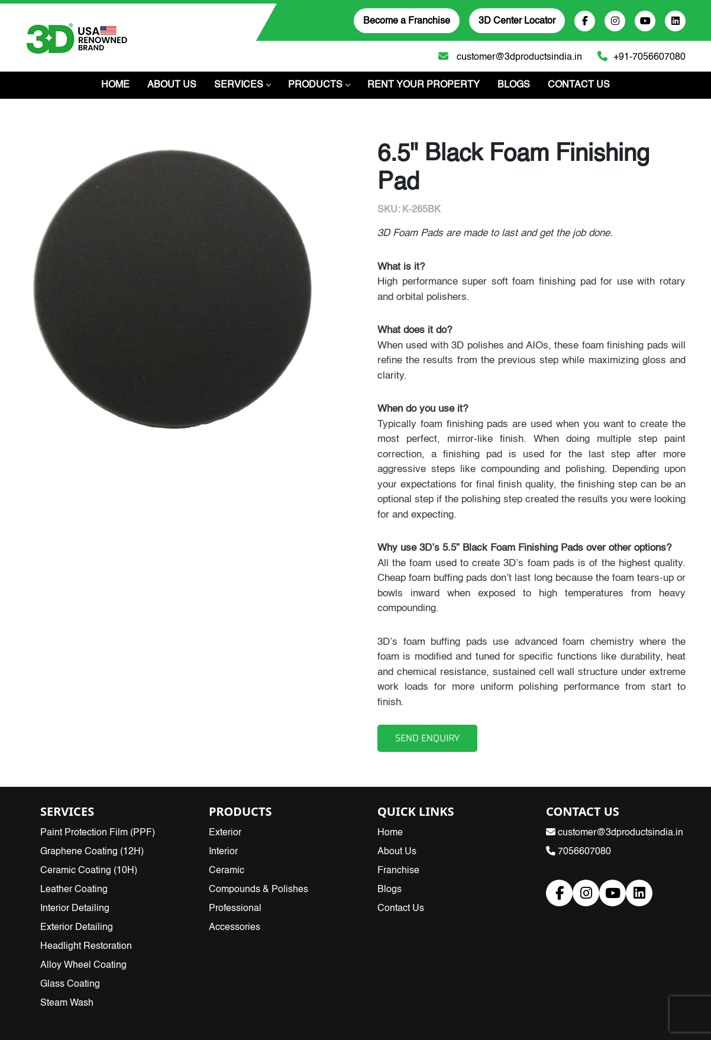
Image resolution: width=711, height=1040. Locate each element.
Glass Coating (70, 984)
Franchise (398, 871)
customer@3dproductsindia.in (507, 56)
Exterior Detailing (76, 927)
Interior (223, 852)
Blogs (513, 85)
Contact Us (579, 85)
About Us (171, 85)
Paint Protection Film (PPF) (97, 833)
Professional (235, 908)
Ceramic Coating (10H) (88, 871)
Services (242, 85)
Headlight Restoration (86, 946)
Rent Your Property (423, 85)
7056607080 (578, 852)
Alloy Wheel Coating (83, 965)
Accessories (234, 927)
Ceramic (226, 871)
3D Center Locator (517, 21)
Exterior (225, 833)
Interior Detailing (74, 908)
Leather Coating (74, 889)
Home (115, 85)
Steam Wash (66, 1003)
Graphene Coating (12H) (92, 852)
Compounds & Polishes (258, 889)
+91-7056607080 (639, 56)
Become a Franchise (406, 21)
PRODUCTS (319, 85)
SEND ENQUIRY (427, 738)
